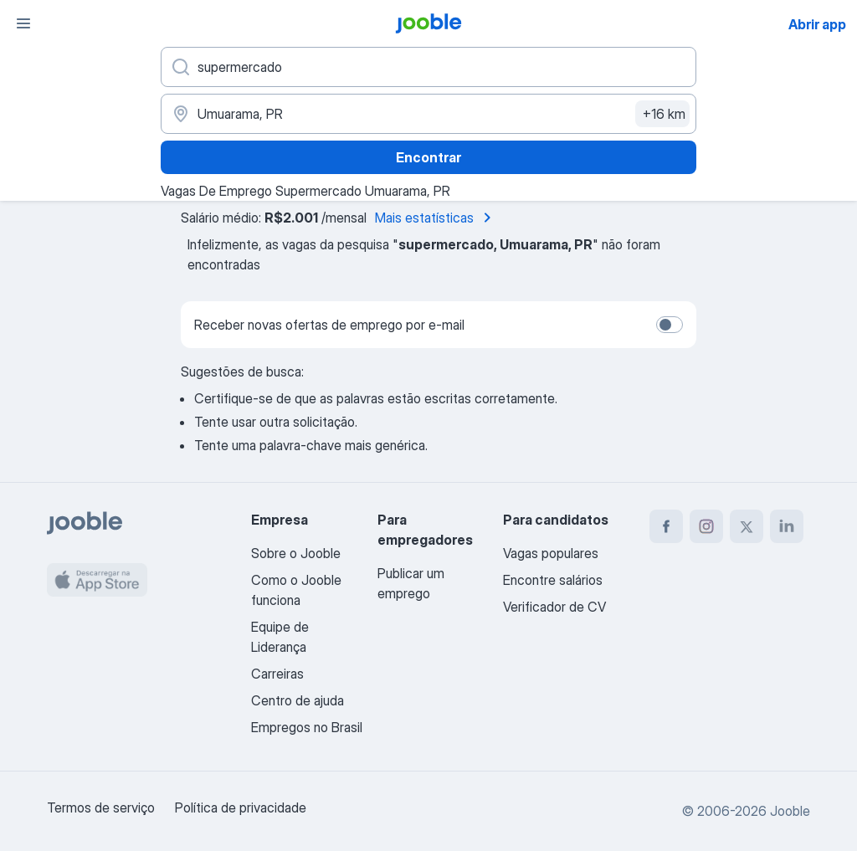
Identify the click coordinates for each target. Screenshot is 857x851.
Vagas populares (550, 553)
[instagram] (706, 526)
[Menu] (23, 23)
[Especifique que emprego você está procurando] (428, 67)
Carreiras (277, 673)
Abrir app (817, 24)
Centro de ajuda (297, 700)
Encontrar (428, 157)
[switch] (669, 324)
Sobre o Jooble (296, 553)
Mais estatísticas (436, 218)
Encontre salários (553, 580)
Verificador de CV (554, 606)
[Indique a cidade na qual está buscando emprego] (428, 114)
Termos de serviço (101, 807)
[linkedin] (786, 526)
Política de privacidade (240, 807)
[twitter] (746, 526)
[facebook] (666, 526)
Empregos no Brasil (306, 727)
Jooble (790, 810)
